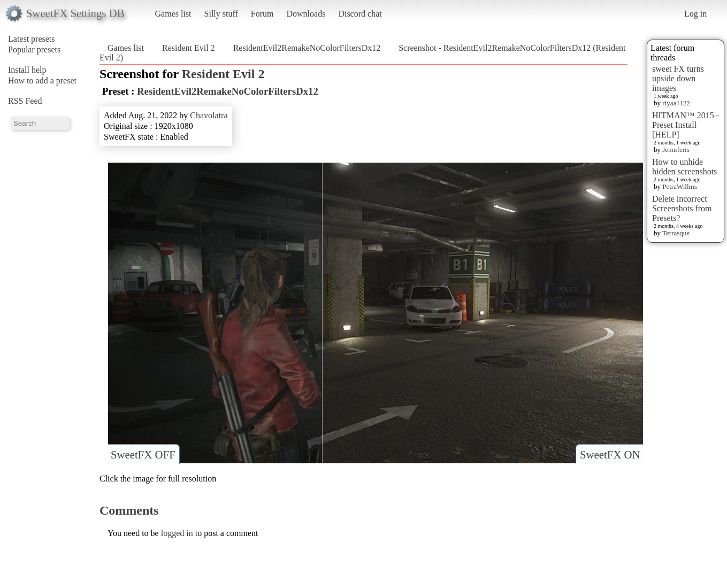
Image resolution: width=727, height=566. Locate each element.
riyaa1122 (676, 103)
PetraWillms (679, 186)
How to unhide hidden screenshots (684, 166)
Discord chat (359, 13)
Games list (173, 13)
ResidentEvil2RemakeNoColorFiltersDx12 (307, 47)
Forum (262, 13)
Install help (27, 69)
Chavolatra (208, 115)
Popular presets (34, 49)
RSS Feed (25, 100)
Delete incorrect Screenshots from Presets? (682, 208)
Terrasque (676, 233)
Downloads (305, 13)
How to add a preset (42, 80)
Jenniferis (676, 150)
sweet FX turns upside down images (678, 78)
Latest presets (31, 38)
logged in (177, 533)
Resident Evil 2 (188, 47)
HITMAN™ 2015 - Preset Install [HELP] (685, 125)
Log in (695, 13)
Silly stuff (221, 13)
